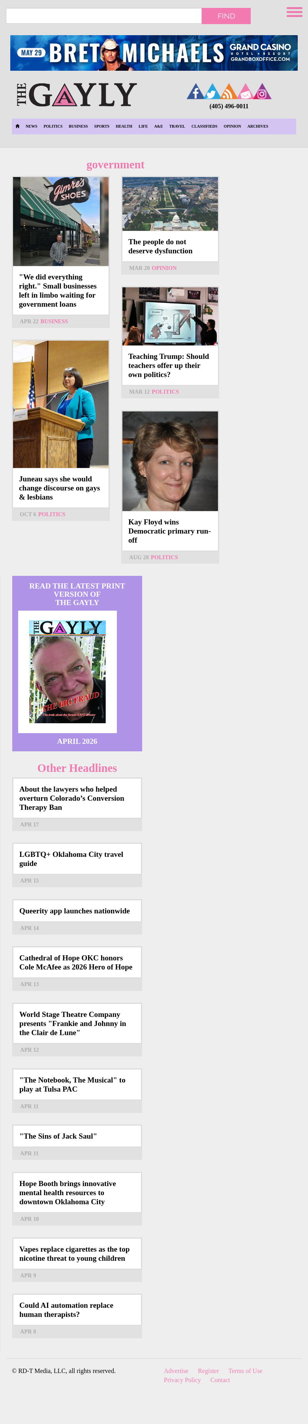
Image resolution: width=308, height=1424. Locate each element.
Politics (52, 126)
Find (226, 15)
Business (78, 126)
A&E (158, 126)
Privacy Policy (182, 1380)
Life (143, 126)
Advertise (176, 1370)
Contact (220, 1380)
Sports (102, 126)
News (31, 126)
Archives (258, 126)
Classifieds (205, 126)
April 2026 (77, 741)
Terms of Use (246, 1370)
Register (208, 1370)
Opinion (232, 126)
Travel (177, 126)
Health (124, 126)
